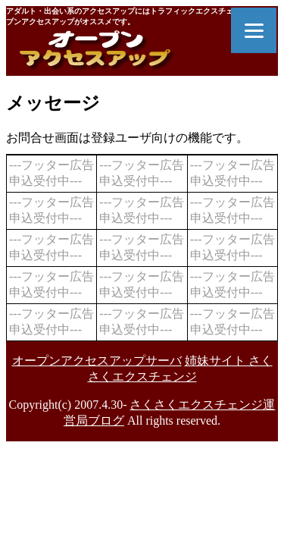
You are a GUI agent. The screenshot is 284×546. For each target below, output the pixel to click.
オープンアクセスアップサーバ (97, 360)
